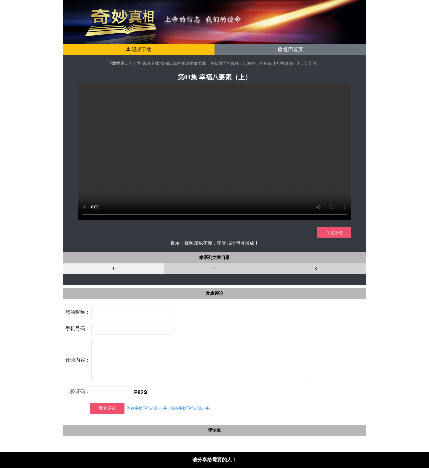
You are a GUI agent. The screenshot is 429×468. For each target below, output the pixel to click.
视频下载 (139, 49)
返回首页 (290, 49)
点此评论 (334, 232)
